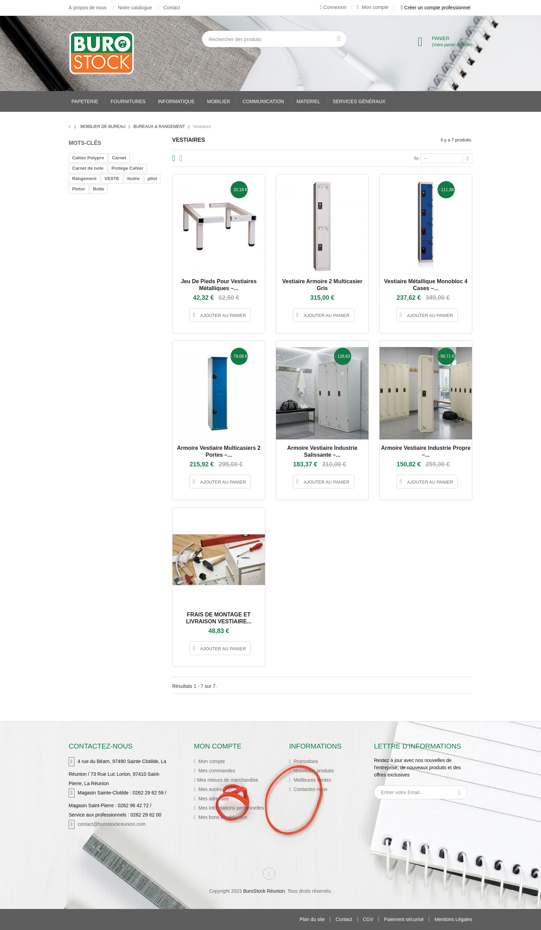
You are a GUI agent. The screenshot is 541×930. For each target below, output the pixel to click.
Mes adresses (212, 798)
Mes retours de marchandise (227, 780)
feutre (133, 178)
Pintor (78, 188)
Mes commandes (216, 770)
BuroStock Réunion (264, 891)
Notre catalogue (135, 7)
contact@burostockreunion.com (112, 824)
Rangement (84, 178)
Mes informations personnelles (230, 808)
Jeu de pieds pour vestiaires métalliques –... (219, 284)
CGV (368, 919)
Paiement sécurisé (404, 919)
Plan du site (312, 919)
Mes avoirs (209, 789)
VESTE (112, 178)
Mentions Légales (453, 919)
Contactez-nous (309, 789)
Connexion (333, 7)
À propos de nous (88, 7)
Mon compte (372, 7)
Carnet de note (88, 168)
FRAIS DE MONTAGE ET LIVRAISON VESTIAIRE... (218, 618)
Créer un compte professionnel (435, 7)
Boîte (99, 188)
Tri (416, 158)
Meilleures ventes (311, 780)
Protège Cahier (127, 168)
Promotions (305, 761)
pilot (152, 178)
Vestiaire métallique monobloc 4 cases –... (426, 284)
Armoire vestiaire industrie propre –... (426, 451)
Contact (172, 7)
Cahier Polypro (88, 157)
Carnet (119, 157)
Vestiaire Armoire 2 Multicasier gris (322, 284)
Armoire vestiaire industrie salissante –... (322, 451)
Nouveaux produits (313, 770)
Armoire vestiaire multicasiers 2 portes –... (218, 451)
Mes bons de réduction (222, 817)
